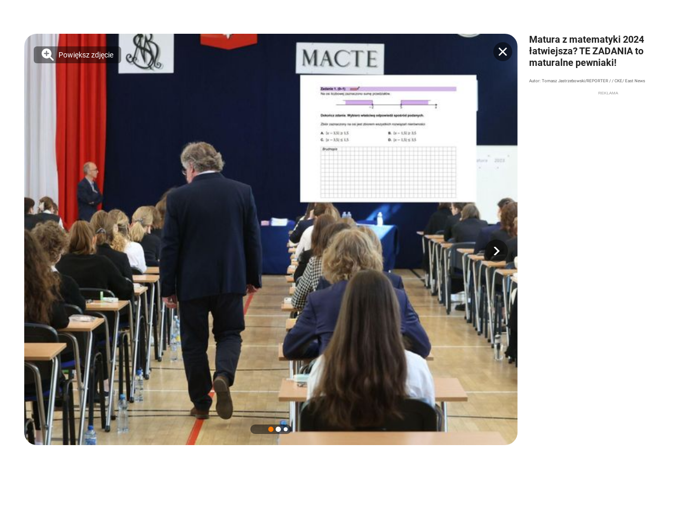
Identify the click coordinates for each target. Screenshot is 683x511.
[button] (496, 251)
